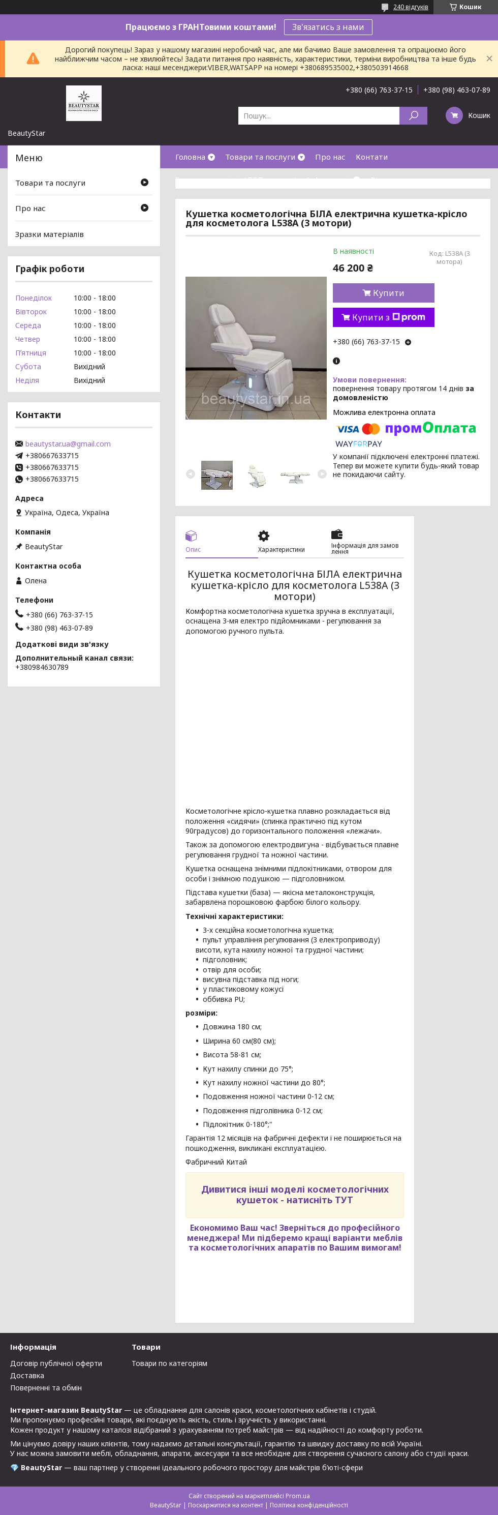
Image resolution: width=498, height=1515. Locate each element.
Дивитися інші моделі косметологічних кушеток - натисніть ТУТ (295, 1194)
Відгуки (385, 179)
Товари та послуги (260, 157)
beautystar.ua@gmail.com (68, 444)
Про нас (330, 157)
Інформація (329, 179)
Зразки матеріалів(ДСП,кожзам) (236, 179)
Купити (388, 293)
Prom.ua (298, 1496)
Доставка (27, 1375)
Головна (190, 157)
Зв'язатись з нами (328, 27)
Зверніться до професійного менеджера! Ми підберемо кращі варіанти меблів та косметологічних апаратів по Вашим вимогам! (294, 1237)
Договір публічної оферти (56, 1363)
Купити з (388, 317)
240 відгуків (410, 7)
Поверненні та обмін (46, 1387)
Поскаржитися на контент (225, 1505)
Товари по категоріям (169, 1363)
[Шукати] (413, 116)
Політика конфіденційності (309, 1505)
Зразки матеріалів (49, 234)
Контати (372, 157)
